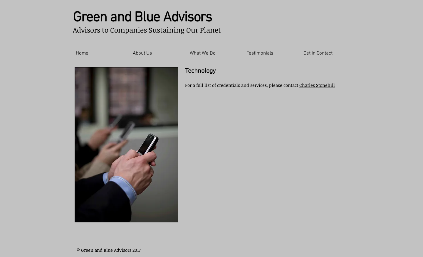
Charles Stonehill (317, 85)
